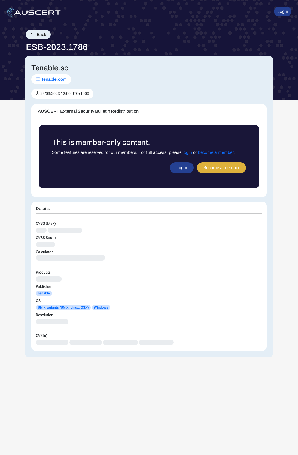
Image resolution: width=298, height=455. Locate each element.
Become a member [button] (221, 167)
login (187, 152)
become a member (215, 152)
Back (38, 34)
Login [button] (282, 11)
